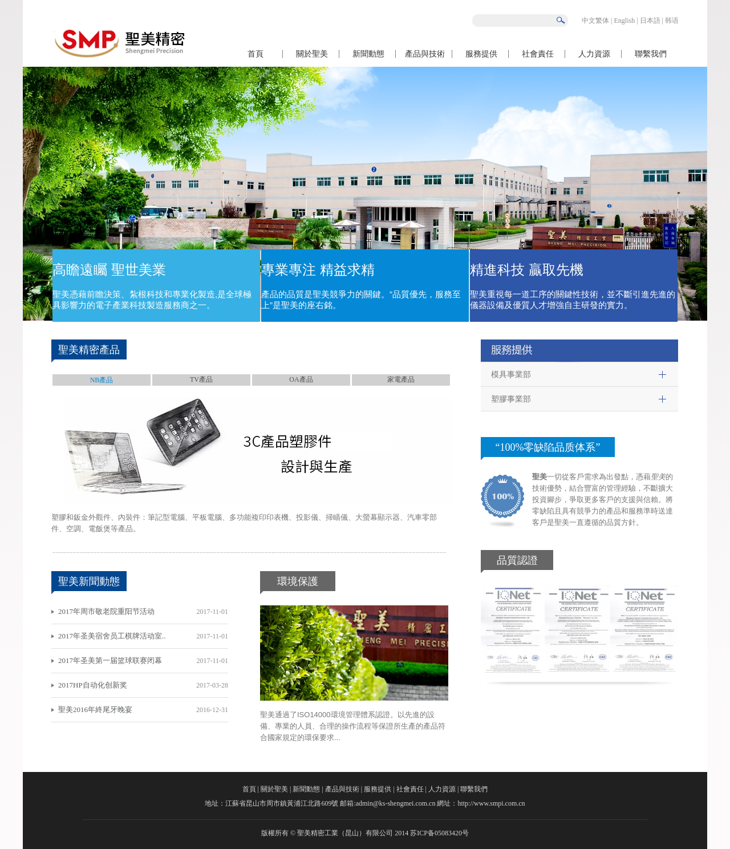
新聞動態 (368, 54)
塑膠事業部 (511, 399)
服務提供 (481, 54)
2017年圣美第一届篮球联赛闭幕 (110, 660)
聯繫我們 (651, 54)
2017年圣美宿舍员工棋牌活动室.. (112, 636)
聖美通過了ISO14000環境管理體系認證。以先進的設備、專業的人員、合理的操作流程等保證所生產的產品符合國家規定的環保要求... (352, 726)
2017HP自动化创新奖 (92, 685)
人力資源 (594, 54)
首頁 (255, 54)
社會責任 (538, 54)
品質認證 (517, 560)
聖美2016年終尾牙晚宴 (95, 709)
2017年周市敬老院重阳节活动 (106, 611)
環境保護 (297, 581)
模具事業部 (511, 374)
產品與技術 (425, 54)
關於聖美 (312, 54)
